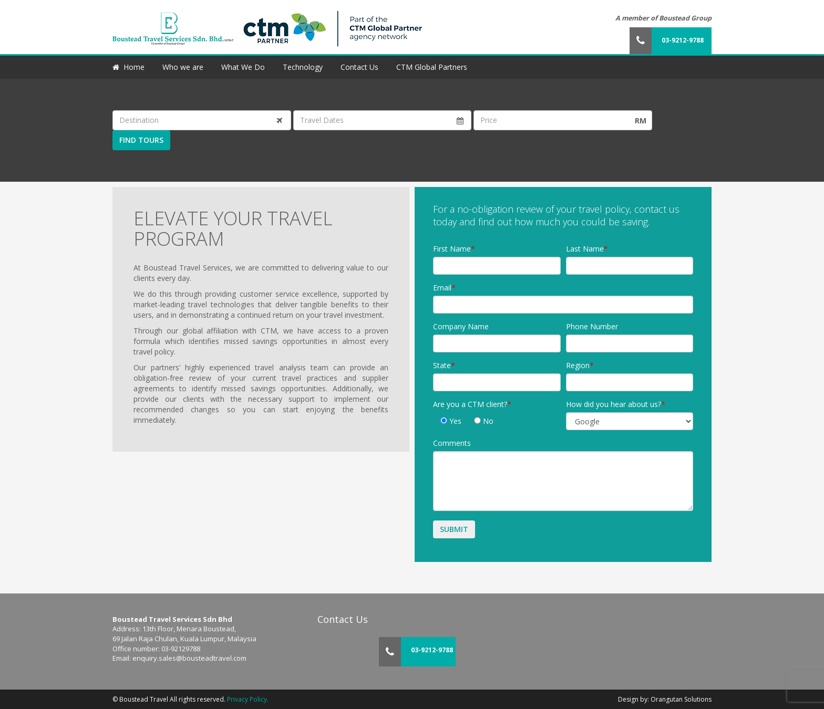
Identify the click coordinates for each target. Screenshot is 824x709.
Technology (303, 67)
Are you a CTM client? (470, 404)
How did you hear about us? (613, 404)
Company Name (461, 326)
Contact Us (359, 67)
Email (442, 288)
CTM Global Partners (431, 67)
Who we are (182, 67)
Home (134, 67)
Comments (452, 443)
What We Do (243, 67)
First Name (452, 249)
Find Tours (141, 140)
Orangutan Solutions (681, 699)
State (442, 365)
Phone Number (592, 326)
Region (578, 365)
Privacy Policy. (248, 699)
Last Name (585, 249)
